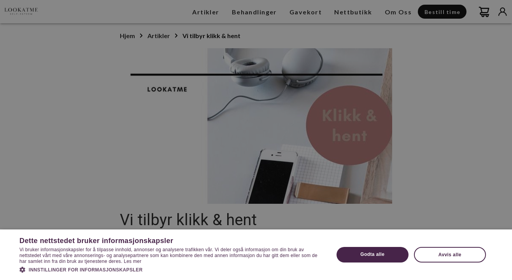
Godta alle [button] (372, 254)
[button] (171, 269)
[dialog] (256, 140)
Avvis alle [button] (449, 254)
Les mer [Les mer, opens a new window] (132, 261)
